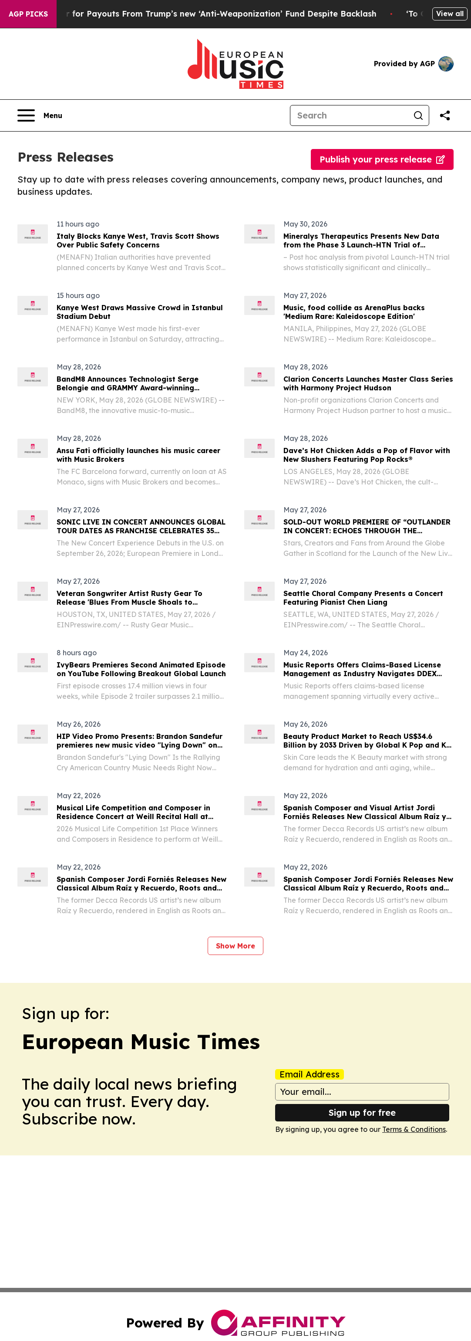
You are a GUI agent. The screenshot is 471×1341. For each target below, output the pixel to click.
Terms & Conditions (414, 1129)
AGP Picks (28, 14)
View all (450, 13)
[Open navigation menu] (39, 115)
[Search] (349, 115)
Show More (235, 945)
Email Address (309, 1074)
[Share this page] (445, 115)
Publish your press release (382, 159)
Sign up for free (362, 1112)
